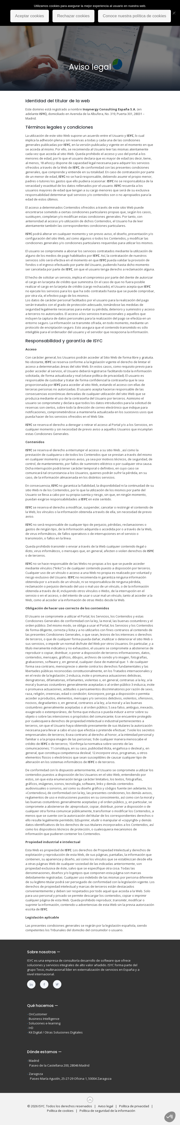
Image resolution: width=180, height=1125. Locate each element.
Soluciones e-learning (44, 1023)
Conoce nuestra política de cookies (134, 16)
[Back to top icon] (90, 1100)
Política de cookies (60, 1110)
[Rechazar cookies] (174, 13)
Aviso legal (105, 1106)
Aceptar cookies (29, 16)
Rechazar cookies (73, 16)
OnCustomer (38, 1014)
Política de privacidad (134, 1106)
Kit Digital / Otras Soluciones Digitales (56, 1032)
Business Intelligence (44, 1018)
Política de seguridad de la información (107, 1110)
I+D (31, 1028)
